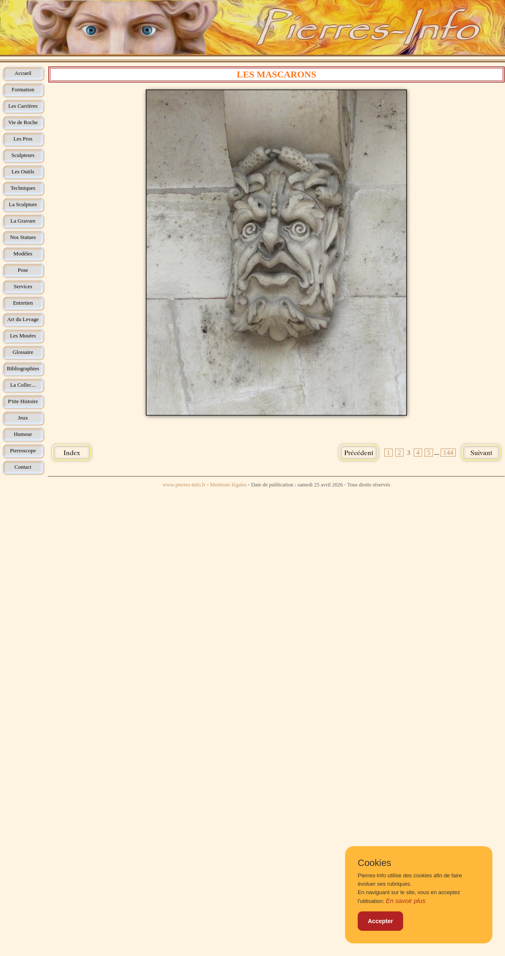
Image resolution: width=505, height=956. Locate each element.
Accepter (380, 921)
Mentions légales (228, 485)
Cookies (374, 863)
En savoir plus (405, 900)
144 (448, 452)
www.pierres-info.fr (184, 485)
